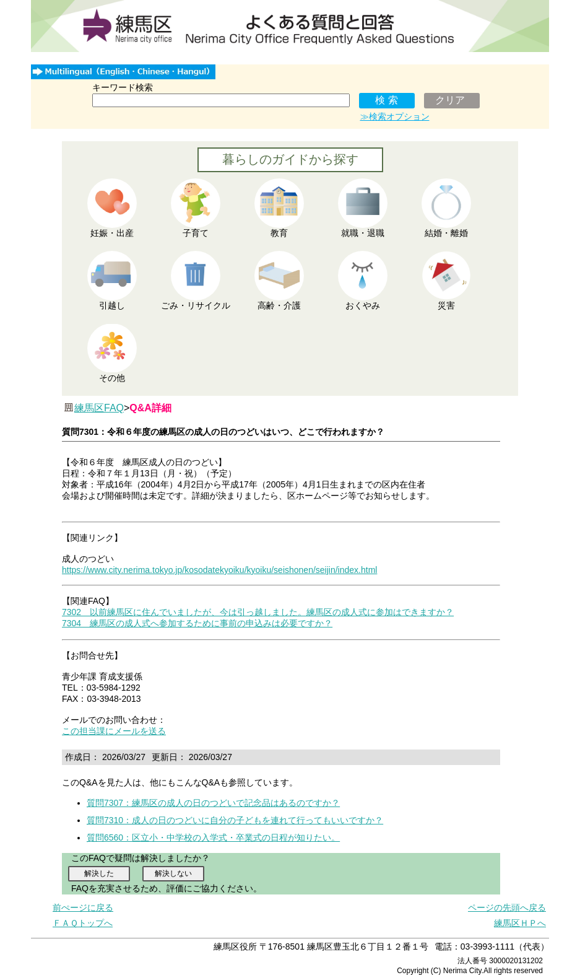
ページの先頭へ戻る (507, 907)
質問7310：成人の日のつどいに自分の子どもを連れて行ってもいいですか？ (235, 820)
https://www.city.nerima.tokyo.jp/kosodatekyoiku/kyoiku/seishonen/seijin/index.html (219, 570)
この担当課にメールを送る (114, 731)
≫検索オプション (395, 116)
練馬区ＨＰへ (520, 923)
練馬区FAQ (99, 408)
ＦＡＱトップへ (83, 923)
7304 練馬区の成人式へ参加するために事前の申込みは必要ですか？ (197, 623)
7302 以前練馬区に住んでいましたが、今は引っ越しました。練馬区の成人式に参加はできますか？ (258, 612)
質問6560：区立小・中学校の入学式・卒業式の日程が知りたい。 (213, 837)
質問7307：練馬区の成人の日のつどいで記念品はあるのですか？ (213, 803)
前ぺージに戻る (83, 907)
